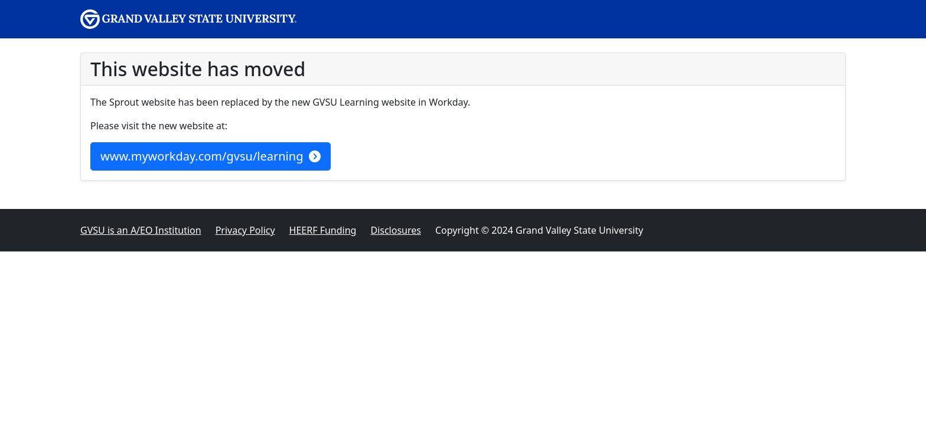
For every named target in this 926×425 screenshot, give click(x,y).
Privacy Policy (245, 230)
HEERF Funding (323, 230)
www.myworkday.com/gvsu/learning (210, 156)
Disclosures (395, 230)
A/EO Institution (140, 230)
